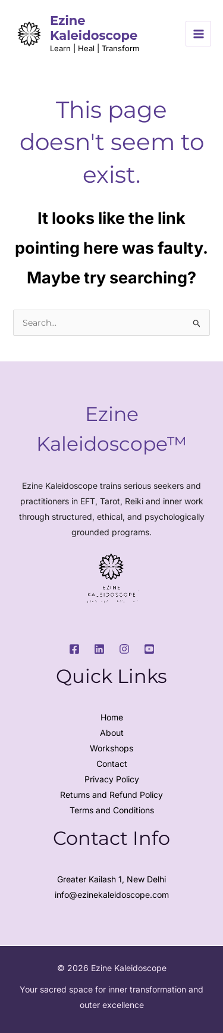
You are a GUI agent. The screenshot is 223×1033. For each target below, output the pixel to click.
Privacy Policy (111, 779)
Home (111, 717)
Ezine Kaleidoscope (93, 28)
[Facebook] (74, 649)
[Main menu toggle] (198, 33)
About (112, 733)
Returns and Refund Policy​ (111, 794)
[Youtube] (149, 649)
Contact (111, 764)
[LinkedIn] (99, 649)
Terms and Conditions (112, 810)
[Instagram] (124, 649)
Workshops (111, 748)
